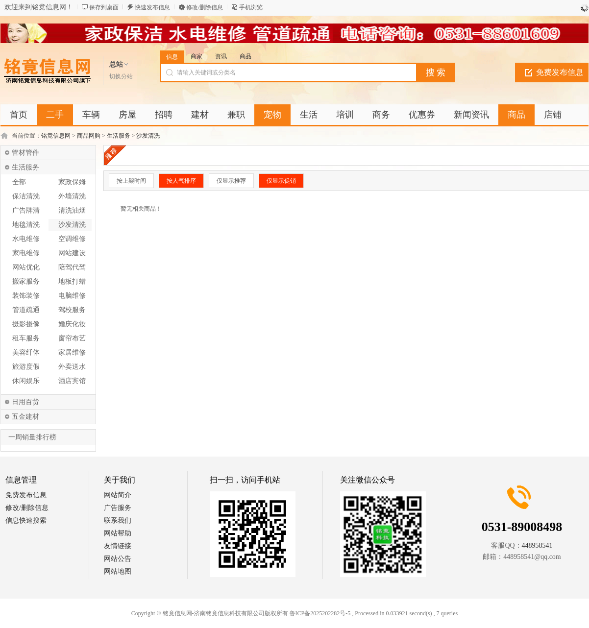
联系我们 (117, 520)
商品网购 (88, 135)
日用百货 (25, 402)
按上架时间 (131, 180)
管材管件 (25, 152)
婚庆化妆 (72, 324)
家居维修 (72, 352)
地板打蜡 (72, 281)
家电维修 (26, 253)
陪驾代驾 (72, 267)
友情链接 (117, 546)
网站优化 (26, 267)
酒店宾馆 (72, 381)
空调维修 (72, 238)
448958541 (537, 545)
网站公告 (117, 558)
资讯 (221, 56)
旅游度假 (26, 366)
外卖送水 (72, 366)
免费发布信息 (559, 72)
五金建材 (25, 416)
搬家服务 (26, 281)
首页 (18, 115)
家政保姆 (72, 182)
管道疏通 (26, 310)
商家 (196, 56)
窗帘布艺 (72, 338)
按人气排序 (181, 180)
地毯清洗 (26, 224)
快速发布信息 (152, 7)
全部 (19, 182)
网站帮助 (117, 533)
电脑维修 (72, 295)
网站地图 (117, 571)
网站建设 (72, 253)
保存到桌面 (104, 7)
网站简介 (117, 495)
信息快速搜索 (26, 520)
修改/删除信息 (204, 7)
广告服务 (117, 507)
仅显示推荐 (231, 180)
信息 (172, 56)
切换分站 (121, 76)
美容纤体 (26, 352)
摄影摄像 (26, 324)
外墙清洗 (72, 196)
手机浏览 (251, 7)
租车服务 (26, 338)
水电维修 (26, 238)
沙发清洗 (148, 135)
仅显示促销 (281, 180)
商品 (245, 56)
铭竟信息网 (56, 135)
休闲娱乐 (26, 381)
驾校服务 (72, 310)
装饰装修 (26, 295)
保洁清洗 (26, 196)
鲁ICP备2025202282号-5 (320, 613)
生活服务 (118, 135)
